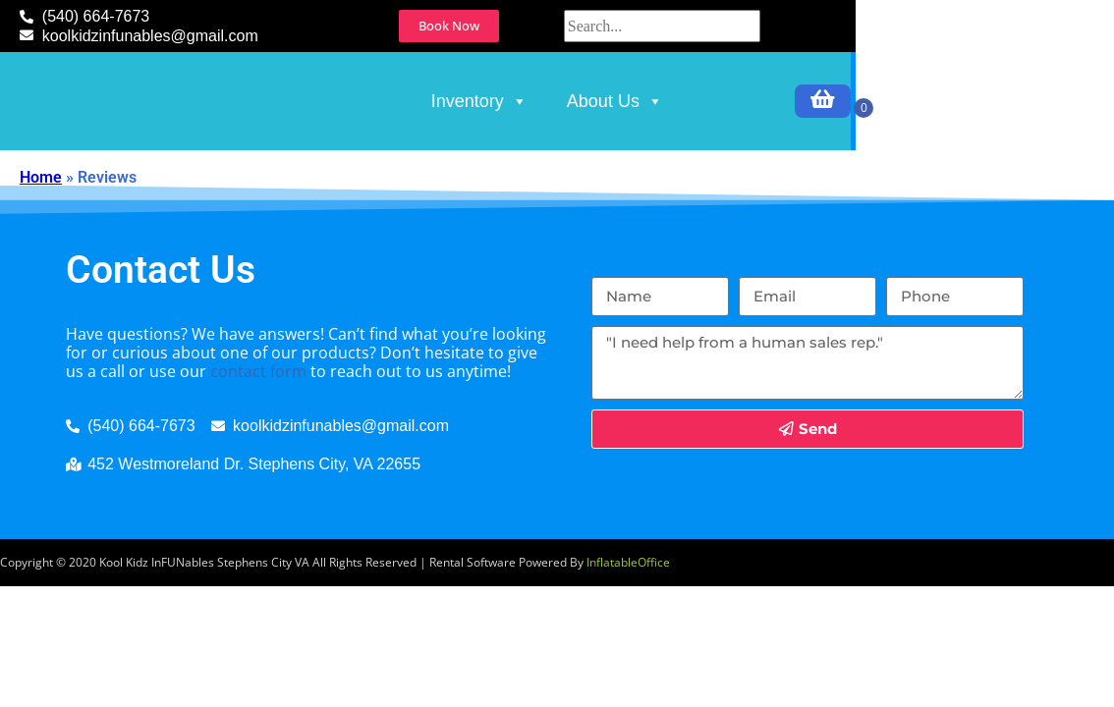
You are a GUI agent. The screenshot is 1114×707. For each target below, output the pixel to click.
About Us (783, 146)
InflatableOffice (628, 652)
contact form (258, 461)
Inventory (647, 146)
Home (41, 267)
